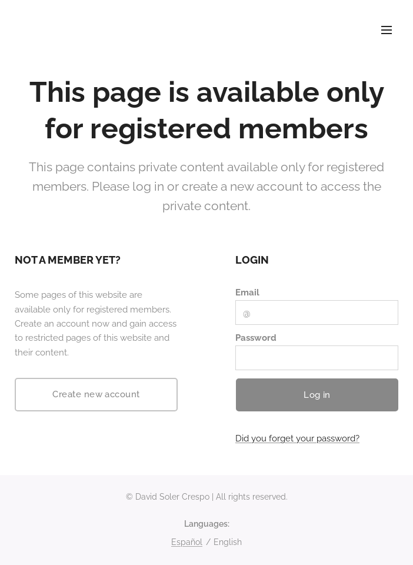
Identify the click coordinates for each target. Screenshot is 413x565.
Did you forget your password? (297, 439)
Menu (386, 30)
